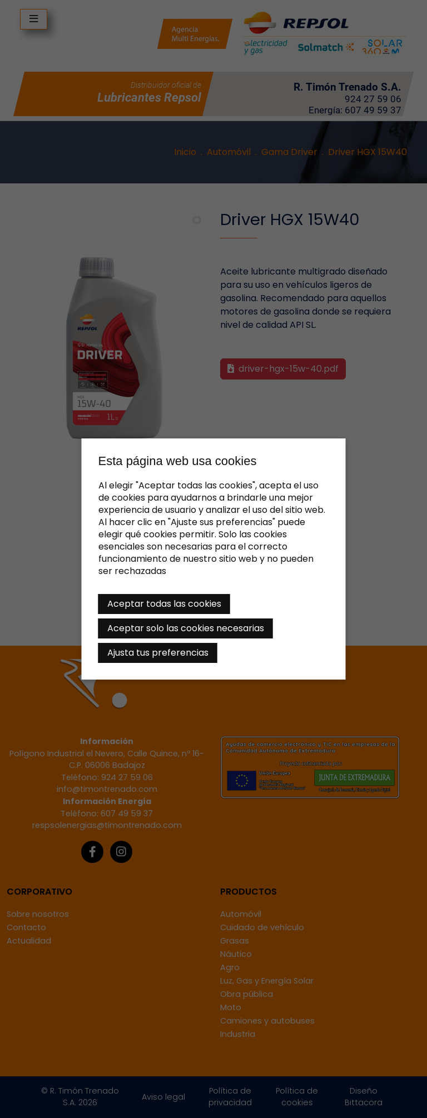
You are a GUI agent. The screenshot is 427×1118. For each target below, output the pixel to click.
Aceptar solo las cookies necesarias (185, 628)
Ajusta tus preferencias (157, 652)
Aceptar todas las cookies (164, 603)
